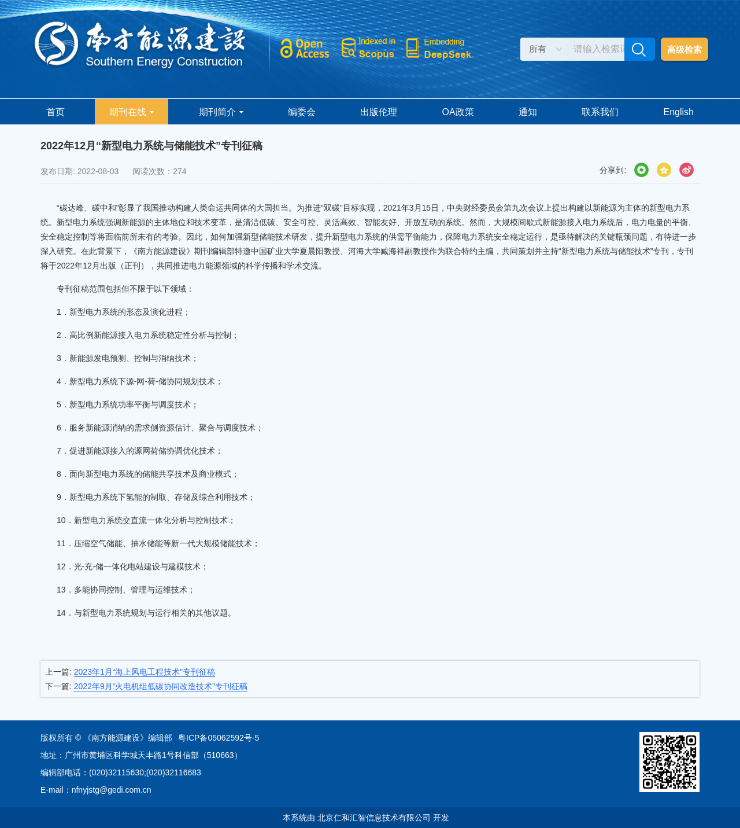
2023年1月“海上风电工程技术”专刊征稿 (144, 671)
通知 (528, 112)
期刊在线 (131, 112)
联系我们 (600, 112)
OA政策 (457, 112)
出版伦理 (378, 112)
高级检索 (684, 49)
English (679, 112)
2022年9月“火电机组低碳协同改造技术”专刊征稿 (160, 686)
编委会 (302, 112)
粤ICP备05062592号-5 (218, 737)
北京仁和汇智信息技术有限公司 (374, 817)
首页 (55, 112)
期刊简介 (221, 112)
